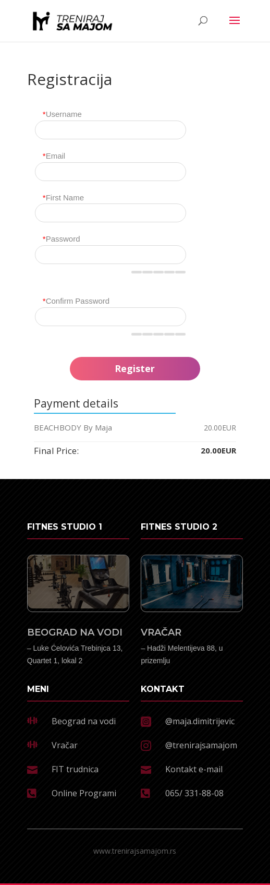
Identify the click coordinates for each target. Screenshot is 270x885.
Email (54, 155)
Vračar (65, 745)
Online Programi (84, 793)
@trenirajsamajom (201, 745)
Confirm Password (76, 300)
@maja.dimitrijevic (200, 721)
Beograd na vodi (84, 721)
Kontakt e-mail (194, 769)
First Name (63, 197)
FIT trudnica (75, 769)
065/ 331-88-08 (194, 793)
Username (62, 114)
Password (61, 238)
